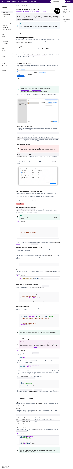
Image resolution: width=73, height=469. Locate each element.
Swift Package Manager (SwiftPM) (33, 54)
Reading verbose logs (20, 405)
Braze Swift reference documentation (23, 42)
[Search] (51, 1)
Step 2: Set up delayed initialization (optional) (66, 15)
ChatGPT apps (5, 27)
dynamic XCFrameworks (36, 89)
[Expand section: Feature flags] (12, 46)
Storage (3, 63)
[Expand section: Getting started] (12, 7)
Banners (3, 34)
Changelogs (4, 70)
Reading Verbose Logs (7, 23)
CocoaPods (44, 54)
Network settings (5, 65)
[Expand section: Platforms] (12, 32)
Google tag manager (6, 14)
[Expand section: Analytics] (12, 48)
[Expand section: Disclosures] (12, 72)
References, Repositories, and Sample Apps (32, 17)
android (22, 31)
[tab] (21, 59)
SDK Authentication (39, 25)
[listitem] (18, 225)
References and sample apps (7, 68)
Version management (7, 29)
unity (54, 31)
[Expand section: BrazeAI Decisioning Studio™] (12, 53)
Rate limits (5, 25)
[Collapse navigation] (12, 5)
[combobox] (58, 1)
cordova (32, 31)
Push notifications (5, 41)
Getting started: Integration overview (25, 19)
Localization (4, 58)
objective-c (23, 221)
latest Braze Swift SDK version (46, 48)
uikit (18, 224)
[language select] (36, 1)
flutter (38, 31)
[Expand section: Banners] (12, 34)
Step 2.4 (35, 347)
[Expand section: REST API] (12, 56)
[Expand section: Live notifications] (12, 43)
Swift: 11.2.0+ (20, 204)
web (17, 31)
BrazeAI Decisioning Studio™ (5, 54)
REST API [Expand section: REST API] (3, 56)
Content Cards (4, 36)
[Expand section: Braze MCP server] (12, 50)
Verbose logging (39, 403)
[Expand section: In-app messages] (12, 39)
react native (44, 31)
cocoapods (30, 58)
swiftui (22, 224)
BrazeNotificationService (25, 148)
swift (27, 31)
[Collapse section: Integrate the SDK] (12, 12)
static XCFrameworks (25, 89)
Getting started (4, 7)
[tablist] (38, 59)
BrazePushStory (36, 148)
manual (36, 58)
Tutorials (3, 9)
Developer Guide (18, 5)
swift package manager (21, 58)
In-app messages (5, 38)
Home (3, 5)
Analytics (3, 48)
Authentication (5, 16)
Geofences (4, 61)
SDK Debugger (42, 450)
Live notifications (5, 43)
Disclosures (4, 72)
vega (35, 33)
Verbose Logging (6, 20)
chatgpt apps (29, 33)
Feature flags (4, 46)
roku (50, 31)
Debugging (5, 18)
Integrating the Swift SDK (67, 7)
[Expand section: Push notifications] (12, 41)
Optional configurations (66, 19)
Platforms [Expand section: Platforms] (4, 31)
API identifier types (32, 391)
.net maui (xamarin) (20, 33)
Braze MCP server (5, 50)
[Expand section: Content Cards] (12, 36)
